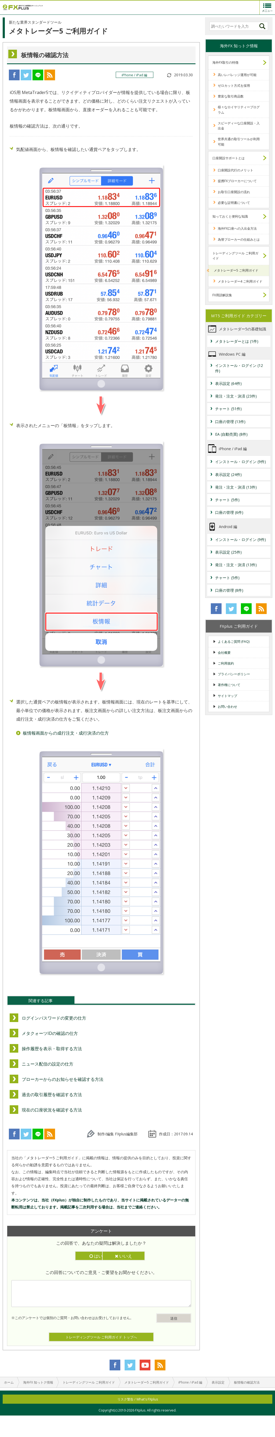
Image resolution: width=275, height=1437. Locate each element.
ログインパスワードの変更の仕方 (54, 1018)
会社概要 (224, 652)
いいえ (127, 1256)
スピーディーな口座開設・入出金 (239, 126)
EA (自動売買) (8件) (231, 434)
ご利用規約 (226, 663)
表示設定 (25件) (228, 552)
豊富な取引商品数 (231, 96)
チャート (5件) (227, 499)
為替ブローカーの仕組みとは (239, 239)
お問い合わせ (227, 706)
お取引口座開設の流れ (234, 192)
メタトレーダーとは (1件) (236, 341)
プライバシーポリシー (234, 674)
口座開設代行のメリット (235, 170)
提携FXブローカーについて (237, 181)
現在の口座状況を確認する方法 (52, 1110)
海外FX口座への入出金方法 (237, 228)
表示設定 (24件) (228, 474)
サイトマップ (227, 696)
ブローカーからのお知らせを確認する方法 (62, 1079)
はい (75, 1256)
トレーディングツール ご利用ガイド (235, 256)
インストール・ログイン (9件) (240, 461)
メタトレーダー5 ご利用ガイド (236, 270)
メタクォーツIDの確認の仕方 (50, 1033)
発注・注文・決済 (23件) (236, 396)
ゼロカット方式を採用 (234, 85)
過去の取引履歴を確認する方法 (52, 1094)
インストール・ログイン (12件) (239, 368)
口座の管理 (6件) (229, 512)
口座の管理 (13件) (230, 421)
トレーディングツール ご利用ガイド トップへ (101, 1337)
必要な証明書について (234, 202)
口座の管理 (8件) (229, 590)
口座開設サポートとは (228, 158)
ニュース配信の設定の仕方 (47, 1064)
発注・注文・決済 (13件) (236, 487)
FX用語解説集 (222, 295)
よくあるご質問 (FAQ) (233, 641)
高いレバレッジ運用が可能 (237, 75)
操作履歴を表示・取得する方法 (52, 1049)
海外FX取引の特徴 (225, 62)
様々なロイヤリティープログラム (239, 109)
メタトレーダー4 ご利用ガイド (240, 281)
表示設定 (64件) (228, 383)
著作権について (229, 685)
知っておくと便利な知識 (230, 216)
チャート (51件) (228, 408)
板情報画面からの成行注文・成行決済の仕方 (66, 733)
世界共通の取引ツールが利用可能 (239, 141)
